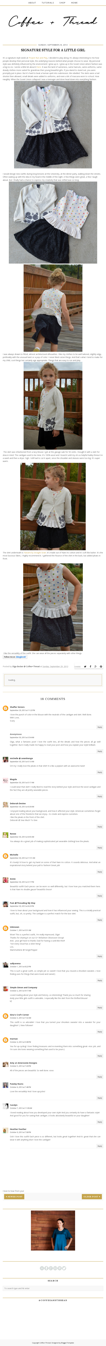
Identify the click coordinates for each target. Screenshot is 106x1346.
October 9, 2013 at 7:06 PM (20, 1132)
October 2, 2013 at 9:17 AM (20, 991)
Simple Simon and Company (23, 987)
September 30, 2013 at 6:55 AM (22, 837)
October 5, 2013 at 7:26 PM (20, 1066)
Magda (13, 779)
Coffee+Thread (45, 1343)
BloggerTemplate (67, 1343)
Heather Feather (18, 1129)
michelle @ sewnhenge (21, 758)
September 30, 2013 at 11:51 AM (22, 858)
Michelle (14, 854)
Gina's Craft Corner (19, 1014)
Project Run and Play (38, 58)
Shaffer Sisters (17, 707)
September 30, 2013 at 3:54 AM (22, 737)
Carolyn (13, 1105)
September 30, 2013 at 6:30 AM (22, 807)
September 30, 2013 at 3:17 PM (22, 882)
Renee (13, 833)
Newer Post (15, 1196)
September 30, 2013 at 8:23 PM (22, 906)
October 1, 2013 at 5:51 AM (20, 930)
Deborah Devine (18, 803)
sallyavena (15, 963)
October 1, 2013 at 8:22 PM (20, 966)
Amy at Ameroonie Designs (23, 1063)
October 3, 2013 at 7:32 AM (20, 1018)
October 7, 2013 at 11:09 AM (21, 1108)
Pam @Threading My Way (22, 903)
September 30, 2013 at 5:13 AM (22, 761)
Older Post (91, 1196)
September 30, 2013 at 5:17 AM (22, 782)
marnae (14, 1038)
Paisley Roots (16, 1084)
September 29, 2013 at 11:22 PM (22, 710)
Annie (13, 879)
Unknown (14, 927)
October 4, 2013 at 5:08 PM (20, 1042)
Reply (100, 727)
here (39, 67)
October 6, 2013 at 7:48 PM (20, 1087)
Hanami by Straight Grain (35, 552)
